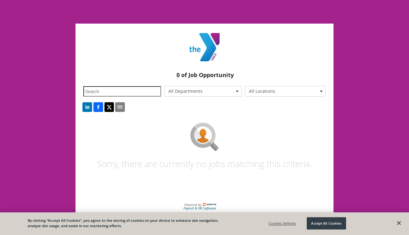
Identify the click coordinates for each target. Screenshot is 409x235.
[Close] (399, 223)
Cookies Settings (282, 223)
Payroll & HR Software (199, 208)
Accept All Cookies (326, 223)
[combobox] (203, 91)
